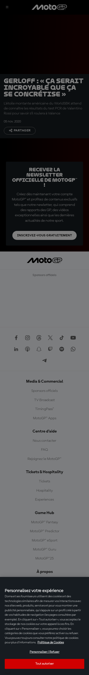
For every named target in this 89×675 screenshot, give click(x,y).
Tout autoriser (44, 663)
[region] (44, 626)
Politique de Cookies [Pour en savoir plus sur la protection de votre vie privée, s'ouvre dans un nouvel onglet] (50, 642)
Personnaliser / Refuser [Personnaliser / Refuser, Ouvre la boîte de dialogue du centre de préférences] (45, 651)
